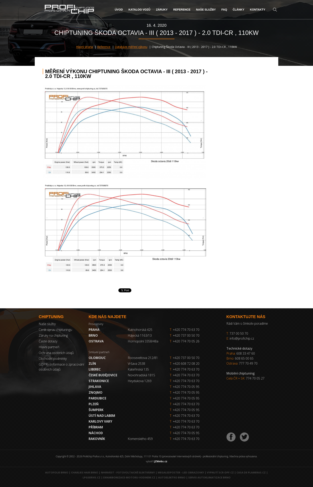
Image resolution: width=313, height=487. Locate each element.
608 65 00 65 (244, 358)
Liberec (95, 369)
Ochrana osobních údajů (56, 353)
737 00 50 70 (239, 333)
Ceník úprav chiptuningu (55, 329)
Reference (181, 9)
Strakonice (99, 381)
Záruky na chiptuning (53, 335)
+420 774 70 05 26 (184, 341)
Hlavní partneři (49, 347)
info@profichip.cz (242, 338)
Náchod (96, 433)
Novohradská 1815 (141, 375)
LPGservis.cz (91, 477)
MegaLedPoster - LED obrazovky (181, 472)
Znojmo (95, 392)
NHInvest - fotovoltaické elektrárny (128, 472)
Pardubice (97, 398)
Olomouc (97, 358)
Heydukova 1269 (140, 381)
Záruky (161, 9)
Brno (93, 335)
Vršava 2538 (136, 363)
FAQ (224, 9)
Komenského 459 (140, 439)
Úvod (119, 9)
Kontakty (257, 9)
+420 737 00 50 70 (184, 335)
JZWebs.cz (160, 461)
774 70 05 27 (255, 378)
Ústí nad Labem (102, 415)
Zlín (92, 363)
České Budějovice (103, 375)
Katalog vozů (139, 9)
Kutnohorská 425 (140, 329)
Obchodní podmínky (53, 358)
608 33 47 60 (245, 353)
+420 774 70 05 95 (186, 386)
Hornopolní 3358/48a (143, 341)
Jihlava (95, 386)
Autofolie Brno (56, 472)
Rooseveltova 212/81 (143, 358)
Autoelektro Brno (171, 477)
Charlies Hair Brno (84, 472)
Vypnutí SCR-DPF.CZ (220, 472)
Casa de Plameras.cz (251, 472)
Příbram (96, 427)
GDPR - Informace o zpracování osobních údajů (61, 367)
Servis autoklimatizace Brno (209, 477)
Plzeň (94, 404)
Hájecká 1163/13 (140, 335)
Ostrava (96, 341)
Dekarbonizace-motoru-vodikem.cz (129, 477)
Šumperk (96, 410)
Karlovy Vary (100, 421)
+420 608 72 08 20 (186, 363)
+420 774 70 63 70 (184, 329)
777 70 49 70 (248, 363)
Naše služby (206, 9)
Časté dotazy (48, 341)
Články (238, 9)
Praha (94, 329)
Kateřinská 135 (138, 369)
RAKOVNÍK (97, 439)
